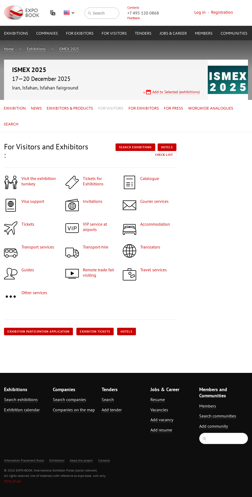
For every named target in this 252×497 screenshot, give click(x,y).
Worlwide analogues (210, 108)
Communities (234, 33)
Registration (222, 12)
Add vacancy (161, 419)
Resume (157, 399)
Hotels (167, 147)
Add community (213, 426)
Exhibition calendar (22, 409)
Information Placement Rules (24, 460)
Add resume (161, 430)
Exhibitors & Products (70, 108)
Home (8, 48)
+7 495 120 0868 (143, 13)
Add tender (112, 409)
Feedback (133, 18)
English (69, 13)
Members (204, 33)
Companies (47, 33)
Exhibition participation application (38, 331)
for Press (173, 108)
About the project (81, 460)
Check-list (164, 155)
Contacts (133, 7)
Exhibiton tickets (95, 331)
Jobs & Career (173, 33)
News (36, 108)
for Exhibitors (143, 108)
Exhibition (15, 108)
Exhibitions (16, 33)
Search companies (69, 399)
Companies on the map (74, 409)
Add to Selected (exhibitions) (176, 91)
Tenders (143, 33)
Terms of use (12, 481)
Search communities (217, 416)
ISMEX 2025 (69, 48)
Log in (200, 12)
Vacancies (159, 409)
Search (11, 124)
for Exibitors (80, 33)
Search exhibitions (135, 147)
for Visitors (114, 33)
